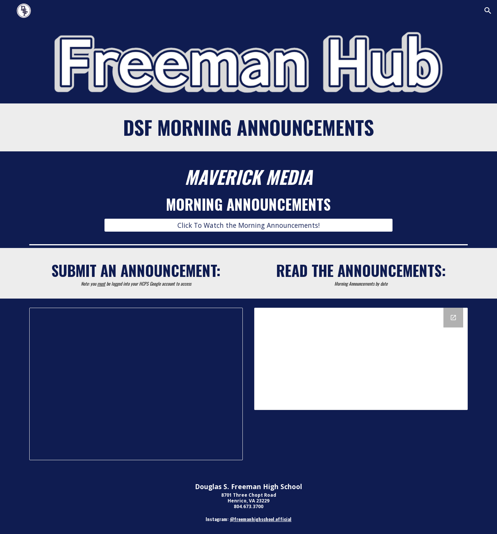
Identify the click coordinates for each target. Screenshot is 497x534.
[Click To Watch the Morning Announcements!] (248, 225)
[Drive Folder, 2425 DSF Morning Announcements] (361, 359)
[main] (248, 127)
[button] (488, 11)
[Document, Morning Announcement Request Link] (136, 384)
